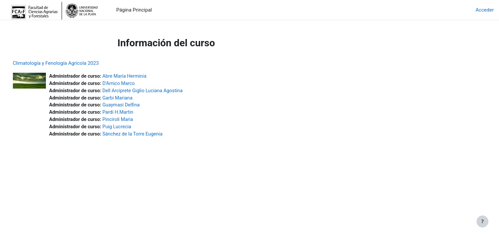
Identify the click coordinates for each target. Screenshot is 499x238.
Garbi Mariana (131, 99)
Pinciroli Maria (132, 121)
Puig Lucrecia (131, 129)
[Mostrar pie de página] (482, 221)
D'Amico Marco (133, 84)
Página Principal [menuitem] (134, 10)
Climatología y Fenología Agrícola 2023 (68, 63)
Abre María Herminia (138, 76)
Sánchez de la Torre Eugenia (147, 136)
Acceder (485, 10)
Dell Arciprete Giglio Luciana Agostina (157, 91)
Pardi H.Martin (132, 114)
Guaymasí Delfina (135, 106)
